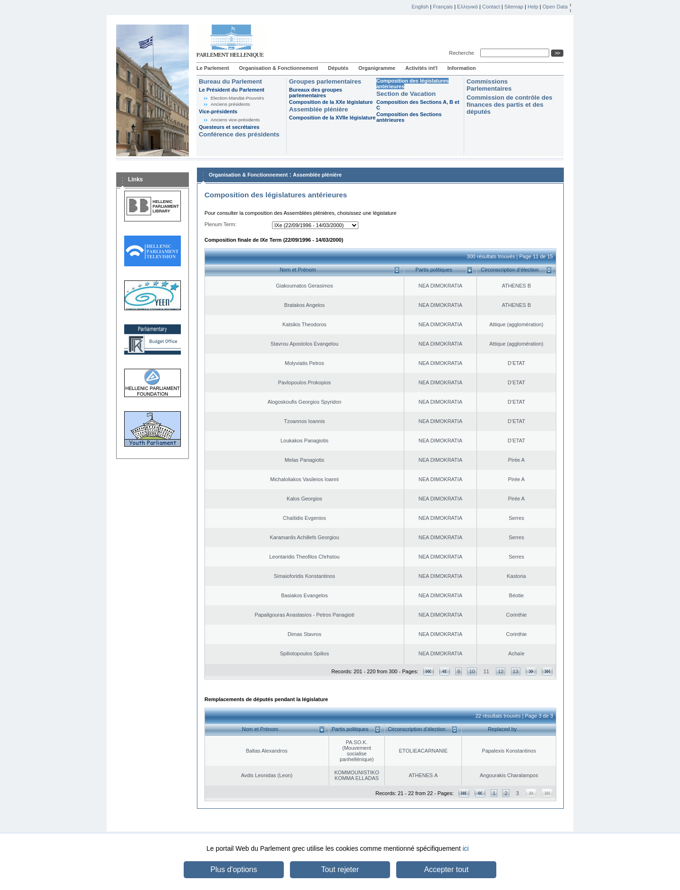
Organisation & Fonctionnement (278, 68)
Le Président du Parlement (231, 90)
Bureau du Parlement (230, 81)
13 (515, 671)
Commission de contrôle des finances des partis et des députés (509, 104)
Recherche (463, 53)
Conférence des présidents (239, 134)
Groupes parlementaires (325, 81)
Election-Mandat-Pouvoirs (237, 98)
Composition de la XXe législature (331, 102)
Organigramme (376, 68)
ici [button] (465, 848)
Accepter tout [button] (446, 869)
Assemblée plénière (318, 109)
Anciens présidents (230, 104)
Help (532, 6)
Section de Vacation (406, 93)
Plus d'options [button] (233, 869)
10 (472, 671)
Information (461, 68)
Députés (338, 68)
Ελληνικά (467, 6)
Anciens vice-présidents (235, 119)
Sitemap (513, 6)
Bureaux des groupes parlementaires (315, 92)
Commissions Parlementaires (489, 85)
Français (443, 6)
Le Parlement (212, 68)
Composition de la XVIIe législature (332, 117)
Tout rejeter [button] (340, 869)
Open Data (555, 6)
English (420, 6)
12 (500, 671)
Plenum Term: (220, 224)
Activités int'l (421, 68)
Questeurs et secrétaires (229, 127)
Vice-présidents (218, 111)
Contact (491, 6)
